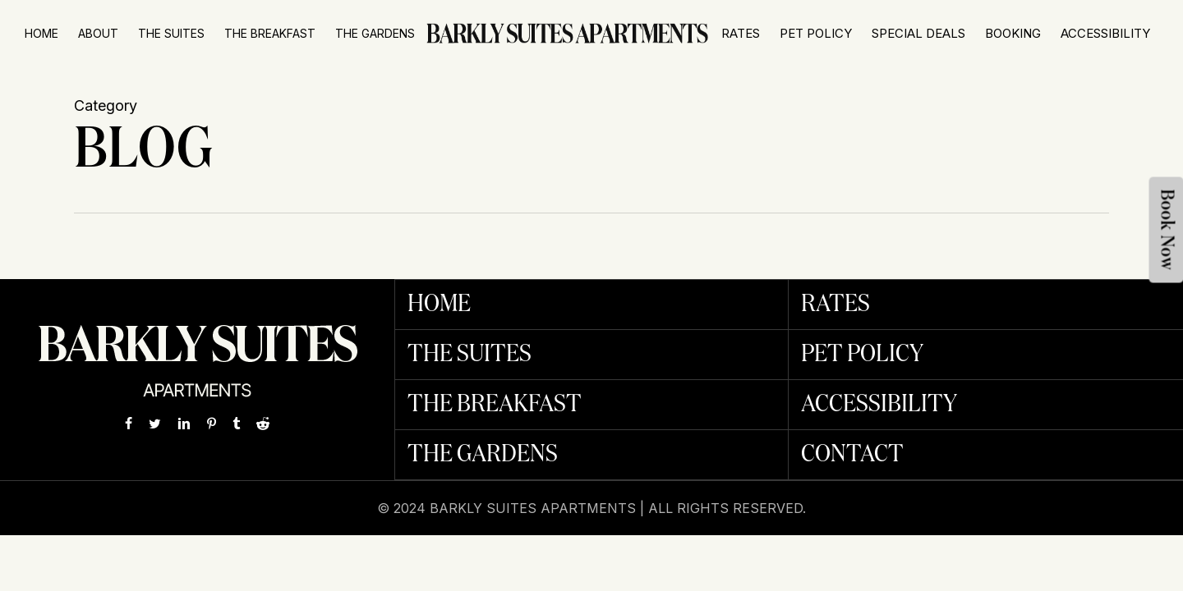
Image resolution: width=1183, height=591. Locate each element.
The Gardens (482, 454)
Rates (835, 304)
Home (439, 304)
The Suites (469, 354)
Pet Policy (862, 354)
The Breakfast (494, 404)
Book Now (1167, 230)
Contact (852, 454)
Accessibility (879, 404)
